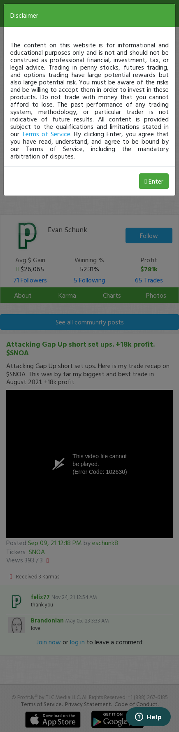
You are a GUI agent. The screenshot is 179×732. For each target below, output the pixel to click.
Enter (153, 181)
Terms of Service (46, 134)
